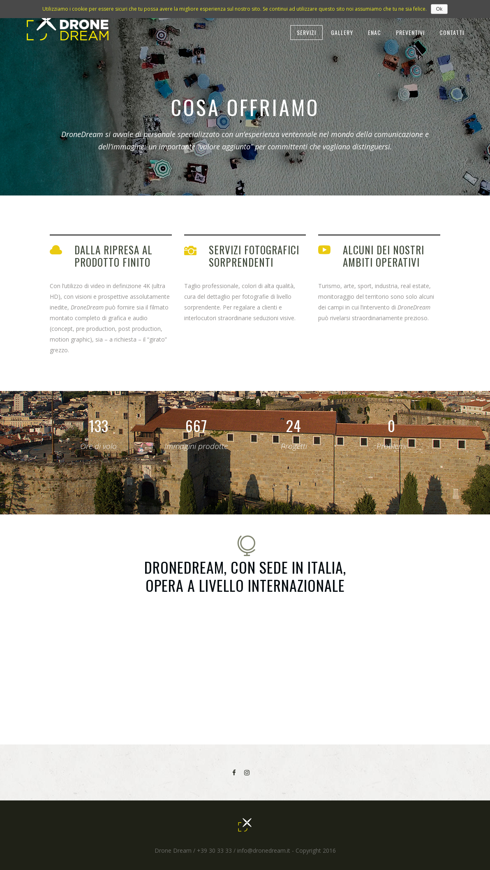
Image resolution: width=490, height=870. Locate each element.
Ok (439, 9)
